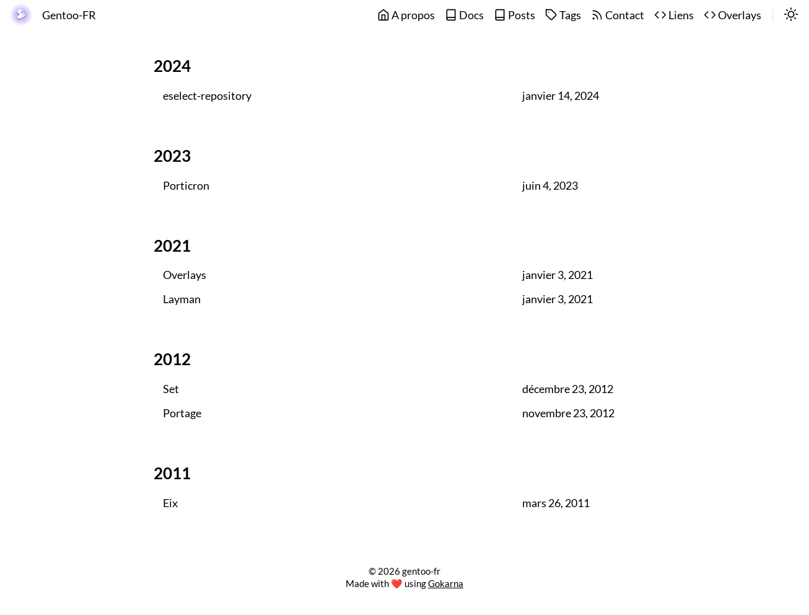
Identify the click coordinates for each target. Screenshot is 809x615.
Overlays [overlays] (732, 15)
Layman (182, 299)
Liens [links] (674, 15)
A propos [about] (406, 15)
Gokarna (445, 583)
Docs (464, 15)
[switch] (791, 15)
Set (171, 389)
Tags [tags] (563, 15)
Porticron (186, 185)
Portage (182, 413)
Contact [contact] (617, 15)
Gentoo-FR (69, 15)
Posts (514, 15)
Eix (170, 503)
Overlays (184, 274)
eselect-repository (207, 95)
